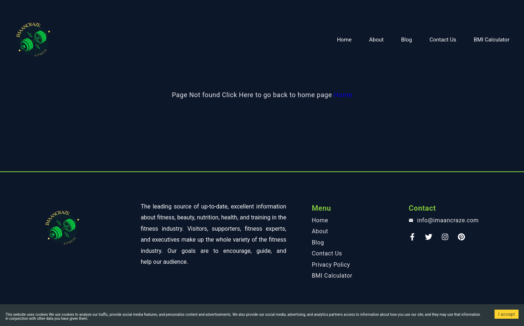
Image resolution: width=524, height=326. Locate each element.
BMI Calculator (491, 39)
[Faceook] (412, 239)
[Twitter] (428, 239)
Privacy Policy (331, 264)
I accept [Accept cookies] (506, 314)
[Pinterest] (461, 239)
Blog (406, 39)
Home (344, 39)
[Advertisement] (218, 9)
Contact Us (442, 39)
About (376, 39)
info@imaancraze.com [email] (448, 220)
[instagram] (445, 239)
